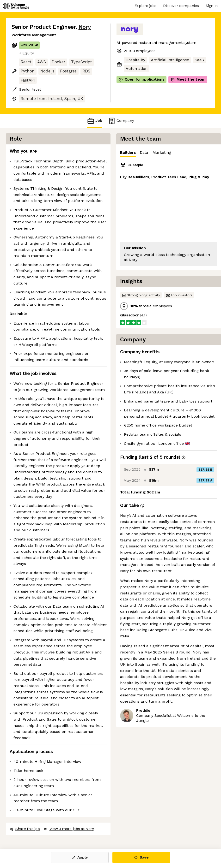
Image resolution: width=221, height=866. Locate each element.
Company (121, 121)
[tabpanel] (168, 213)
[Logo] (16, 6)
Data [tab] (144, 152)
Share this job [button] (25, 828)
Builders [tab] (128, 153)
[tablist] (168, 152)
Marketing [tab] (162, 152)
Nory (85, 27)
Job (94, 121)
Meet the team (187, 79)
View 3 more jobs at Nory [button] (69, 828)
